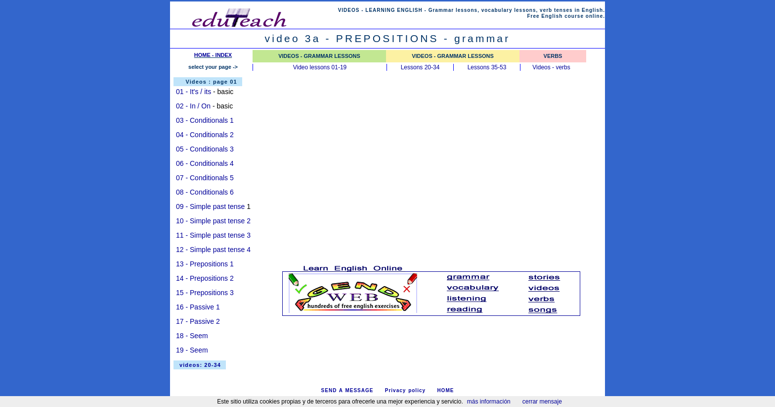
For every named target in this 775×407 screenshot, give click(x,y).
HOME (445, 390)
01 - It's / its (193, 92)
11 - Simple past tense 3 (213, 235)
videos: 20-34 (200, 365)
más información (489, 401)
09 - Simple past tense (210, 206)
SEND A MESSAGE (347, 390)
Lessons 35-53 (487, 67)
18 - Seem (192, 336)
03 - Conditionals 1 (205, 120)
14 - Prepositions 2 (205, 278)
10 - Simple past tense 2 (213, 221)
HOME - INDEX (213, 55)
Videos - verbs (551, 67)
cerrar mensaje (542, 401)
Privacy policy (405, 390)
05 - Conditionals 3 (205, 149)
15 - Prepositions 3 (205, 293)
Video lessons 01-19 (320, 67)
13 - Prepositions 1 (205, 264)
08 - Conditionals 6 (205, 192)
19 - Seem (192, 350)
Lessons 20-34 (420, 67)
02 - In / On (193, 106)
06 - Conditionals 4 (205, 163)
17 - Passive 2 (198, 321)
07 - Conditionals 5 (205, 178)
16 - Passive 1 (198, 307)
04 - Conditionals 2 (205, 135)
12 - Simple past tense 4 (213, 250)
